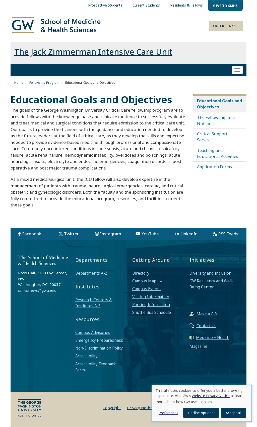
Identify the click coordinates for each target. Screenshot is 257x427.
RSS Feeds (228, 234)
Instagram (110, 234)
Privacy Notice (140, 407)
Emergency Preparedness (99, 340)
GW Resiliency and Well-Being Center (211, 283)
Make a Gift (207, 313)
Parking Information (151, 304)
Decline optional (201, 412)
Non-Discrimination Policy (99, 348)
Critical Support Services (212, 137)
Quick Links (226, 25)
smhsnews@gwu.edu (37, 290)
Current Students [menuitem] (146, 5)
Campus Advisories (92, 332)
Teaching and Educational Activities (217, 153)
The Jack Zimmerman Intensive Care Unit (93, 51)
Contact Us (206, 325)
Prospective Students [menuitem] (105, 5)
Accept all (233, 412)
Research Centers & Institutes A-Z (93, 302)
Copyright (112, 407)
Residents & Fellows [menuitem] (186, 5)
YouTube (150, 234)
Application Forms (214, 166)
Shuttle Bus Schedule (151, 312)
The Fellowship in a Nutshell (216, 120)
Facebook (31, 234)
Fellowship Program (44, 82)
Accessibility (86, 355)
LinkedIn (189, 234)
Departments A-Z (91, 273)
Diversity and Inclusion (210, 273)
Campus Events (146, 288)
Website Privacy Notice (211, 395)
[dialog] (202, 403)
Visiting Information (150, 296)
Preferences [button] (168, 412)
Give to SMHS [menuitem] (225, 5)
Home (18, 82)
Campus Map (144, 280)
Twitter (71, 234)
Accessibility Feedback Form (95, 366)
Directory (140, 273)
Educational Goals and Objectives (219, 104)
